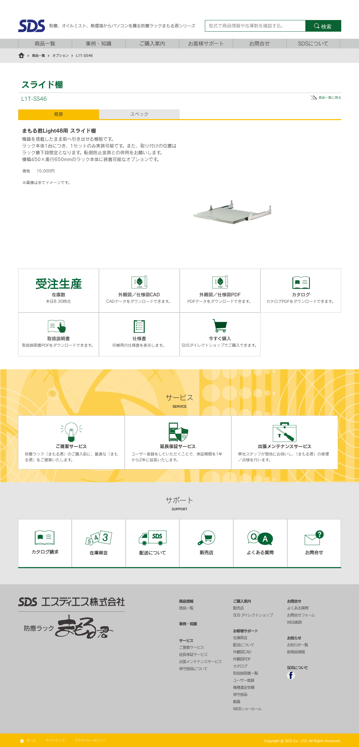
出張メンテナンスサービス (200, 661)
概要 (58, 114)
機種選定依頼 (243, 687)
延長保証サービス (193, 654)
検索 (326, 26)
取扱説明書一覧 (245, 673)
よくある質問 (297, 608)
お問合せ (259, 43)
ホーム (31, 740)
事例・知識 (98, 43)
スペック (139, 114)
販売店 (238, 608)
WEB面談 (294, 622)
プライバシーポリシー (90, 740)
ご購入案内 (152, 43)
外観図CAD (242, 652)
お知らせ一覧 (297, 645)
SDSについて (313, 43)
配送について (243, 645)
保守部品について (193, 668)
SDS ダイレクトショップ (253, 615)
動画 (236, 701)
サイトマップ (55, 740)
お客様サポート (206, 43)
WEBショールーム (247, 709)
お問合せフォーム (301, 615)
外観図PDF (241, 659)
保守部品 (240, 694)
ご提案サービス (191, 647)
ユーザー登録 (243, 680)
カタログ (240, 666)
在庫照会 (240, 638)
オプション (60, 55)
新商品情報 (296, 652)
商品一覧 (45, 43)
